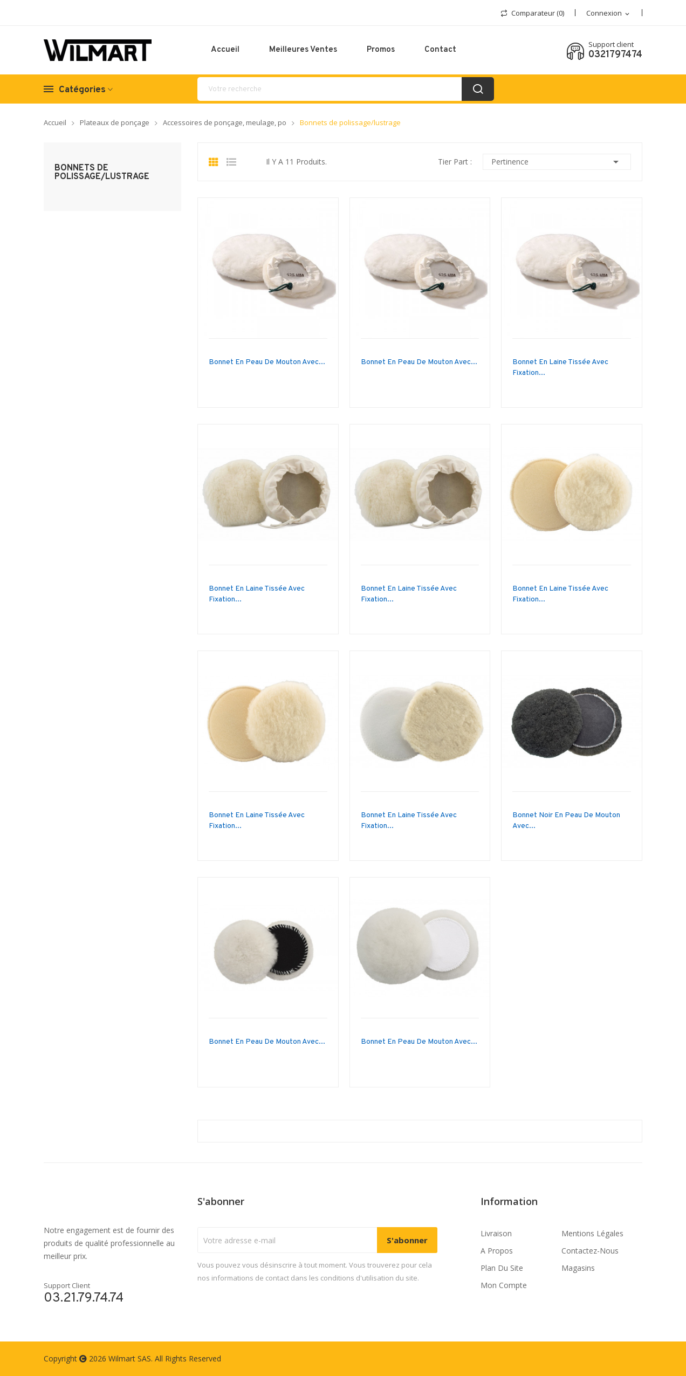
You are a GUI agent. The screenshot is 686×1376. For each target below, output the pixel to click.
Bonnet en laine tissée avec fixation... (560, 368)
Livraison (496, 1233)
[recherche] (345, 89)
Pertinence (556, 161)
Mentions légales (592, 1233)
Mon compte (504, 1285)
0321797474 (615, 55)
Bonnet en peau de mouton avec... (267, 362)
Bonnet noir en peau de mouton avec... (566, 821)
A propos (497, 1250)
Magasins (578, 1268)
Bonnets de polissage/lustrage (101, 172)
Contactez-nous (590, 1250)
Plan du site (502, 1268)
